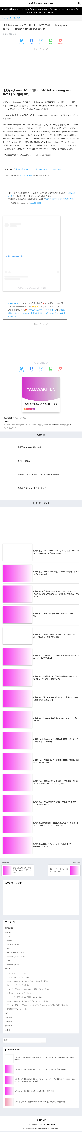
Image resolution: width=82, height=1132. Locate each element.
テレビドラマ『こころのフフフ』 (19, 974)
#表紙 (41, 313)
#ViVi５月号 (49, 310)
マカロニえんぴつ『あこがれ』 (18, 978)
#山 (56, 310)
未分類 (7, 1031)
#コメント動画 (32, 313)
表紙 (41, 425)
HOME (41, 1121)
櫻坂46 (9, 1022)
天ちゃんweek (11, 428)
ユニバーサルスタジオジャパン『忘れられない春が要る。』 (28, 982)
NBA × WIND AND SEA (15, 953)
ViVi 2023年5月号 (65, 425)
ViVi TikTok (50, 425)
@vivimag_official (15, 304)
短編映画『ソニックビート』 (17, 1010)
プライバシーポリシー (47, 1126)
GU (8, 949)
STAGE (9, 941)
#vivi (29, 310)
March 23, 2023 (35, 203)
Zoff (8, 961)
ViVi (17, 418)
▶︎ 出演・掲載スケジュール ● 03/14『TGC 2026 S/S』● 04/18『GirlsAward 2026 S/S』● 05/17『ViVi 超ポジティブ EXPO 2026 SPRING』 (41, 11)
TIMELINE (9, 928)
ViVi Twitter (32, 425)
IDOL (7, 1014)
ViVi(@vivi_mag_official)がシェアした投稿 (32, 288)
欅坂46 (9, 1018)
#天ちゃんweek (37, 310)
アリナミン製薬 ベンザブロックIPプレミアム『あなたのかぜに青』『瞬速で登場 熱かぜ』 (39, 1006)
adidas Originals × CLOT (16, 957)
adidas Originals (13, 965)
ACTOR (8, 970)
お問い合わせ (32, 1126)
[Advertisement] (41, 66)
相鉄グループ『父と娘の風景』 (18, 986)
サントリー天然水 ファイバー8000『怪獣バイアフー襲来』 (28, 990)
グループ (8, 1027)
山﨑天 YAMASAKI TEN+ (41, 3)
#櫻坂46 (14, 313)
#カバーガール (50, 313)
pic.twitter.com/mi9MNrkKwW (63, 199)
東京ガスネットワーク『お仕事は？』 (20, 994)
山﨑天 (8, 425)
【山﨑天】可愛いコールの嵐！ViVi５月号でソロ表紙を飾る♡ (40, 170)
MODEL (23, 418)
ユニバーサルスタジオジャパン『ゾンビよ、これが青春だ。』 (29, 1002)
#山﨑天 (48, 199)
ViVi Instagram (19, 425)
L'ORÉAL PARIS (13, 945)
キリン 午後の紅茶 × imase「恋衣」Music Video (24, 998)
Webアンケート (26, 176)
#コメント (22, 313)
